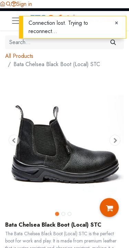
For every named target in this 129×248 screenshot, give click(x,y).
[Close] (116, 23)
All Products (19, 56)
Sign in (24, 4)
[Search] (113, 42)
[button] (8, 4)
